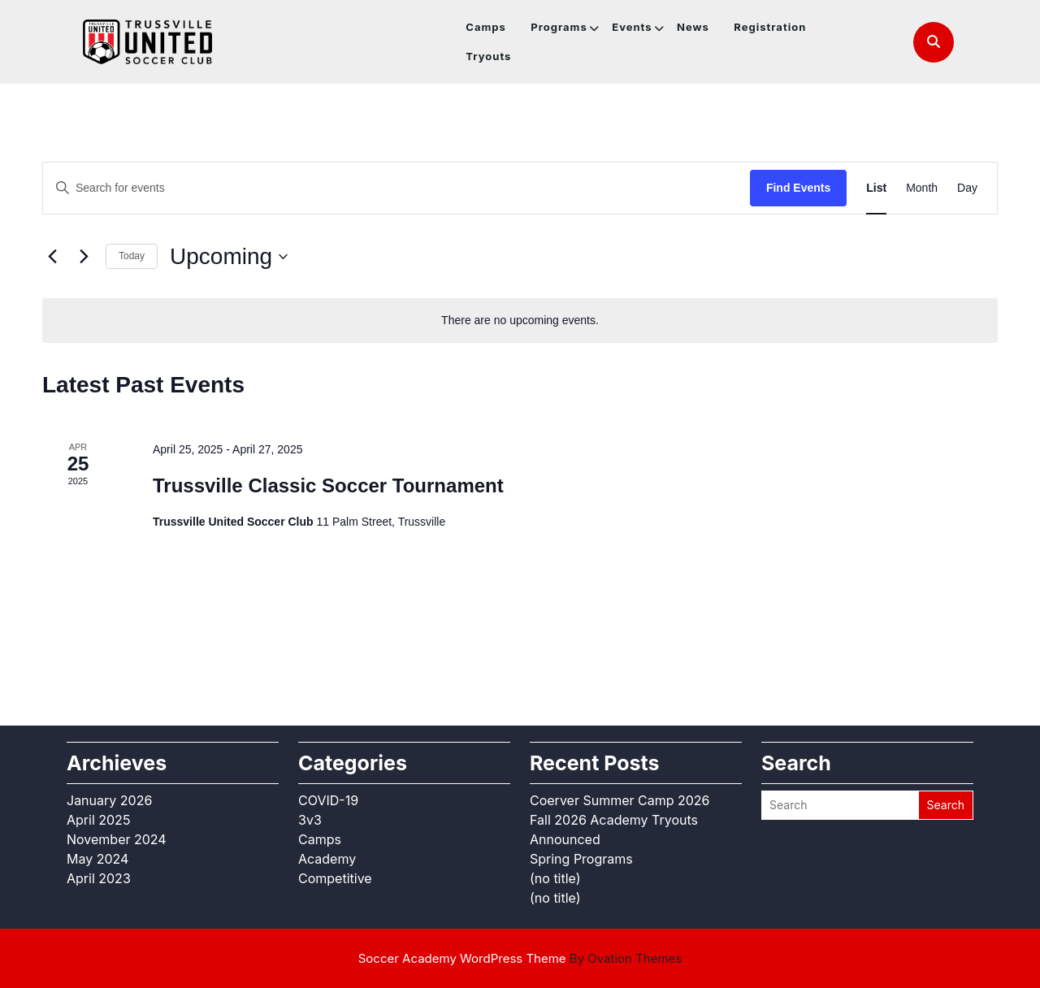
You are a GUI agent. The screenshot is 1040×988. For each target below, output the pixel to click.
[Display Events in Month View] (922, 188)
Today (132, 256)
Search (945, 805)
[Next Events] (83, 256)
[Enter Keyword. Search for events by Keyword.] (396, 188)
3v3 (310, 820)
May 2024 (97, 859)
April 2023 (99, 878)
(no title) (555, 878)
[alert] (520, 320)
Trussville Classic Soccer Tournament (328, 485)
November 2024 (117, 839)
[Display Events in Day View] (967, 188)
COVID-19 (328, 800)
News (693, 26)
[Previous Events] (52, 256)
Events (632, 26)
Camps (486, 26)
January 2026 (109, 800)
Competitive (335, 878)
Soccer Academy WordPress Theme (520, 958)
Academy (327, 859)
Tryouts (488, 56)
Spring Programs (581, 859)
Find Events (798, 187)
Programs (559, 26)
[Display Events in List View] (876, 188)
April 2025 (98, 820)
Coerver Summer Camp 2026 (620, 800)
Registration (770, 26)
